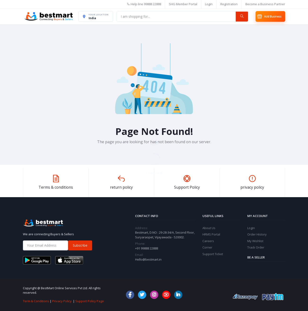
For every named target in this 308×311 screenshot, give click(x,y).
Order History (257, 234)
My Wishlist (255, 241)
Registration (229, 4)
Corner (207, 247)
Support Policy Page (89, 301)
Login (209, 4)
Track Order (255, 247)
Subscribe (80, 245)
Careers (208, 241)
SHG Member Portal (183, 4)
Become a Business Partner (265, 4)
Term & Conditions (36, 301)
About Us (208, 228)
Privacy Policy (62, 301)
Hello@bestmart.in (148, 259)
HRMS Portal (211, 234)
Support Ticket (212, 254)
